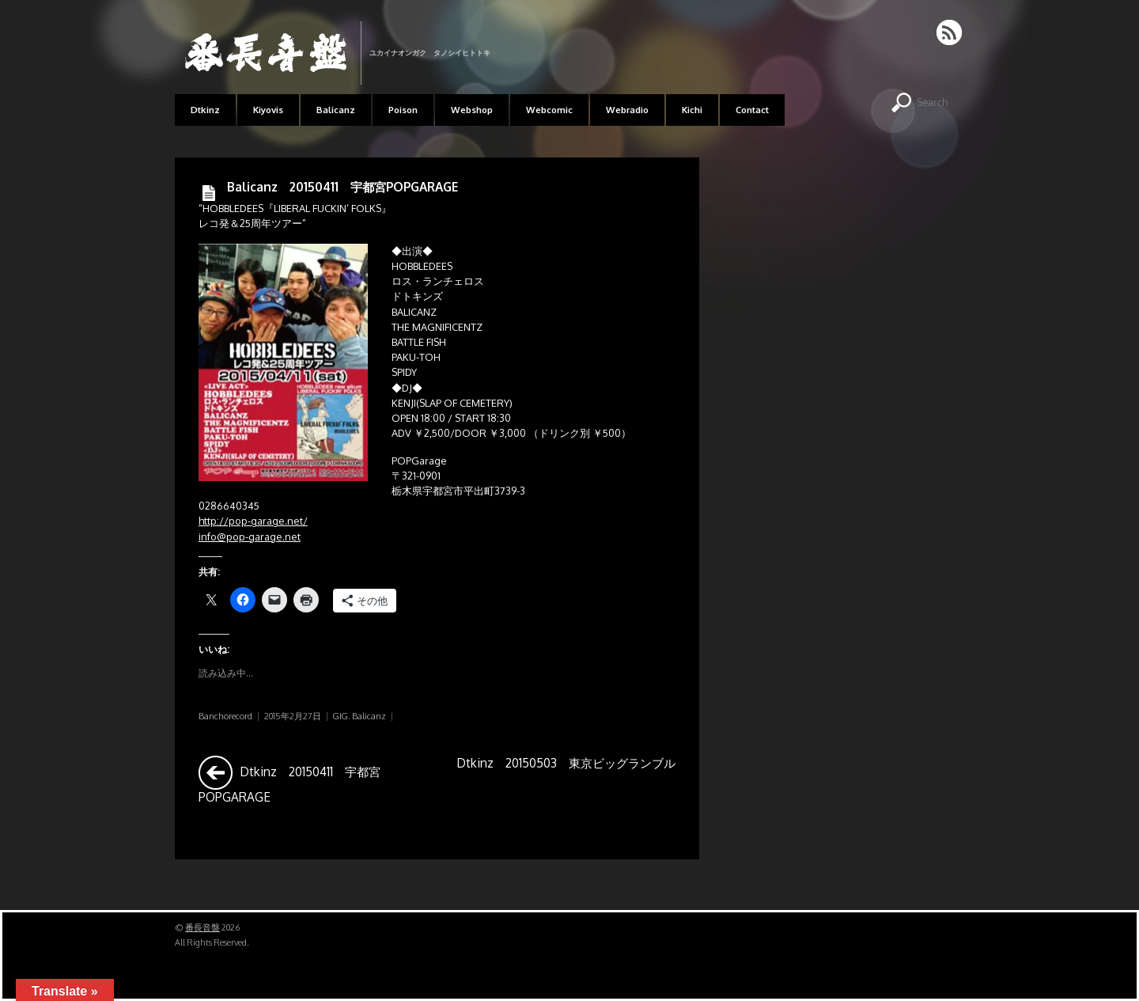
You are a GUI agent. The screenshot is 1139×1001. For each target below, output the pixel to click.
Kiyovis (268, 110)
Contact (752, 110)
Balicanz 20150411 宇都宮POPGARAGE (342, 187)
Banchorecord (225, 716)
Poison (403, 110)
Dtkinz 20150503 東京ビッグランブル (565, 780)
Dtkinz (205, 110)
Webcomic (549, 110)
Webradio (627, 110)
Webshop (472, 110)
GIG (340, 716)
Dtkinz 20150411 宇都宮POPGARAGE (289, 780)
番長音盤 (202, 927)
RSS (950, 32)
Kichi (692, 110)
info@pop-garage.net (250, 536)
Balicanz (335, 110)
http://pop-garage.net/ (253, 520)
